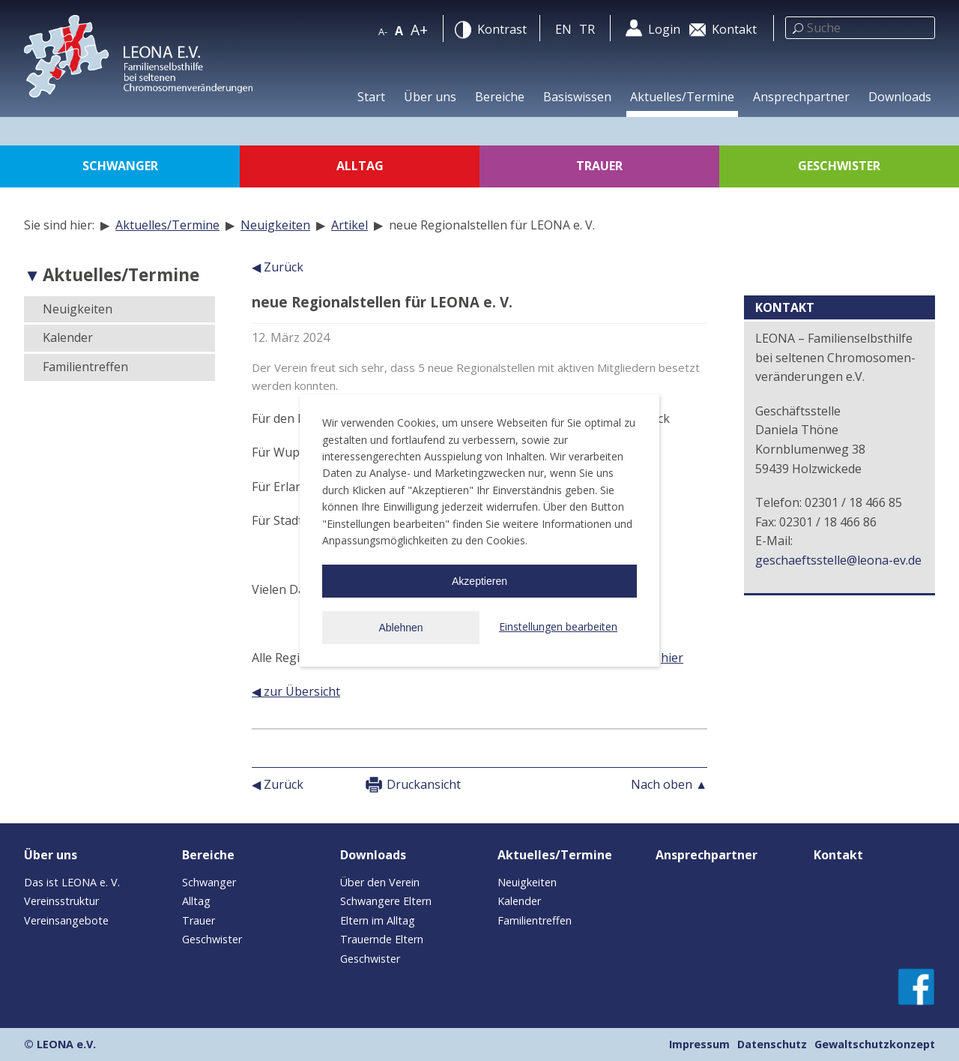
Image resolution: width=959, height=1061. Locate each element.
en (563, 29)
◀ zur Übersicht (296, 691)
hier (672, 657)
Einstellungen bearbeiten (558, 626)
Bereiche (499, 96)
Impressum (699, 1044)
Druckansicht (424, 784)
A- (382, 31)
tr (587, 29)
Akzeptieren (479, 581)
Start (371, 96)
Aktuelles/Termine (682, 96)
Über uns (430, 96)
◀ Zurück (277, 267)
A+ (419, 29)
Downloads (899, 96)
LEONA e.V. (66, 1044)
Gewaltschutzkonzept (874, 1044)
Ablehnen (400, 628)
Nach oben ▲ (669, 784)
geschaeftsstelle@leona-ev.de (838, 560)
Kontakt (838, 855)
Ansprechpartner (801, 96)
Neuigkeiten (275, 225)
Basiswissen (577, 96)
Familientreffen (85, 366)
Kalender (68, 337)
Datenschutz (772, 1044)
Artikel (349, 225)
